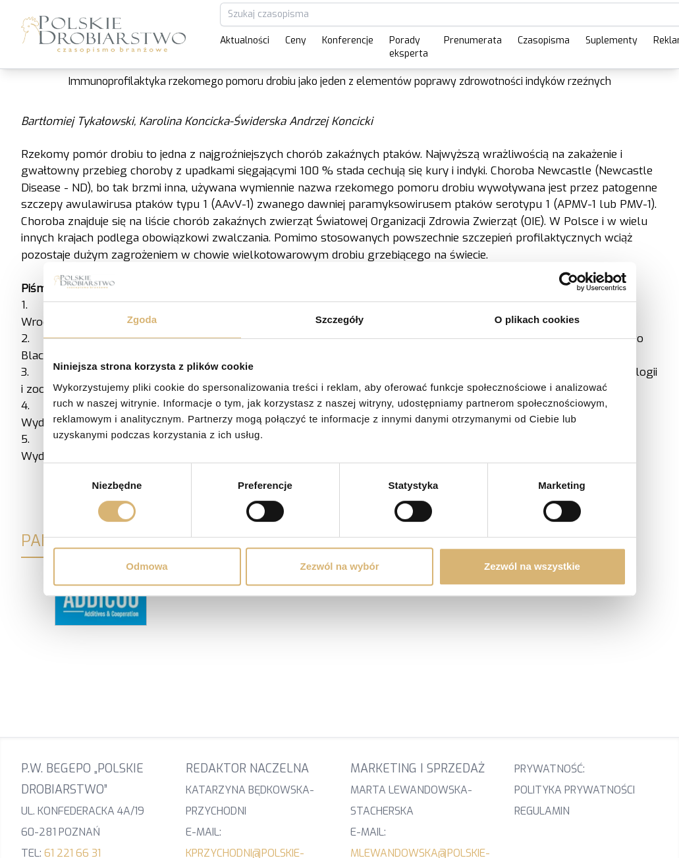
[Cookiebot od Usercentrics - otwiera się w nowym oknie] (568, 281)
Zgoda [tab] (142, 319)
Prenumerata (473, 40)
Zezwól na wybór (339, 566)
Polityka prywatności (574, 790)
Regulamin (542, 811)
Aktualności (244, 40)
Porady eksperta (408, 47)
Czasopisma (544, 40)
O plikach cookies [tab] (537, 319)
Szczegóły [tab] (339, 319)
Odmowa (146, 566)
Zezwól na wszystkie (532, 566)
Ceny (295, 40)
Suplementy (611, 40)
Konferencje (347, 40)
